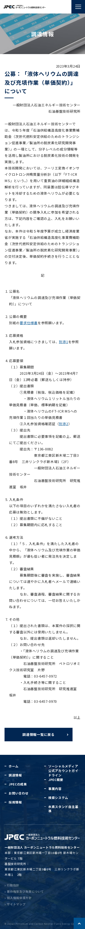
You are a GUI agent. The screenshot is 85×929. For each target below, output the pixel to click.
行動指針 (12, 885)
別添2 (63, 423)
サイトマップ (15, 904)
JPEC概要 (55, 779)
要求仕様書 (29, 322)
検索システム (58, 797)
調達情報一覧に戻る (38, 734)
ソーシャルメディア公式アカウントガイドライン (63, 770)
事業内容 (55, 788)
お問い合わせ (19, 793)
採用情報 (15, 802)
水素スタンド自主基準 (63, 808)
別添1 (63, 341)
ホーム (14, 766)
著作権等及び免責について (24, 891)
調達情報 (15, 775)
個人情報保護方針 (18, 898)
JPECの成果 (18, 784)
